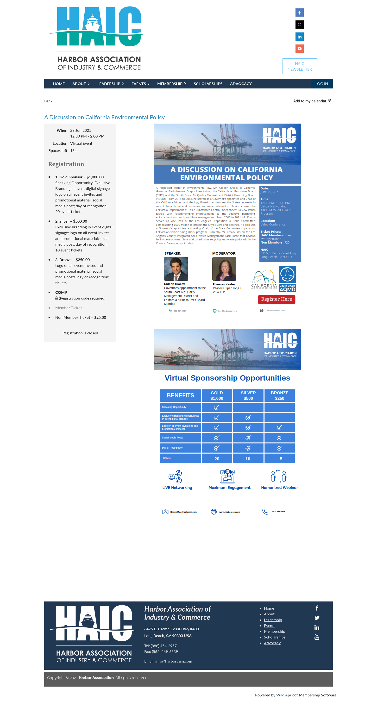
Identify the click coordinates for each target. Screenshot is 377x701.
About (269, 614)
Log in (321, 83)
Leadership (273, 619)
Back (48, 101)
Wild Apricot (287, 695)
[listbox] (313, 101)
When (62, 130)
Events (269, 625)
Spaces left (58, 150)
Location (60, 143)
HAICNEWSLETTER (300, 66)
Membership (274, 631)
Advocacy (272, 642)
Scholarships (274, 637)
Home (269, 608)
